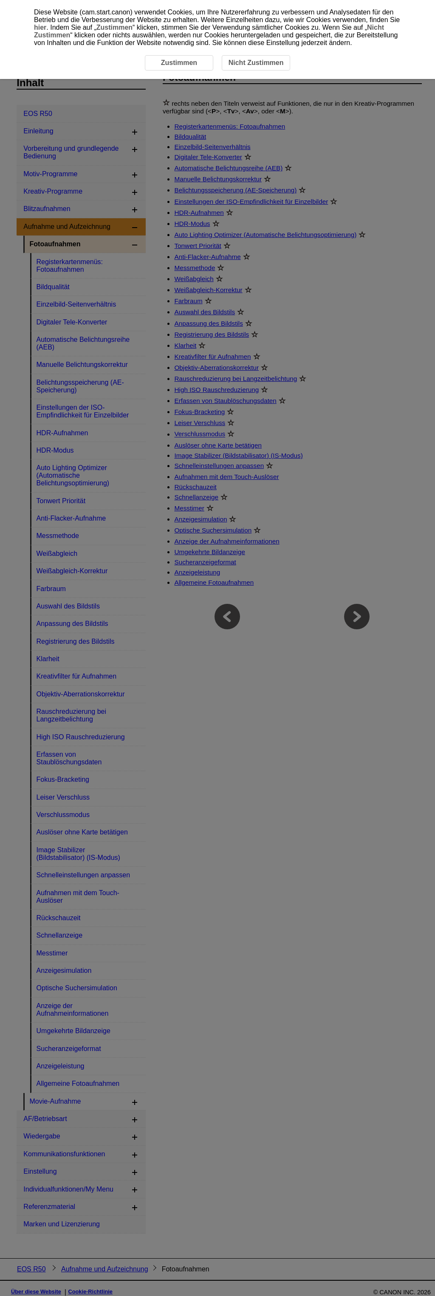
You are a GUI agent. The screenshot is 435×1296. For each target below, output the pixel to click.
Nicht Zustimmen (256, 62)
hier (40, 27)
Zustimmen (114, 27)
